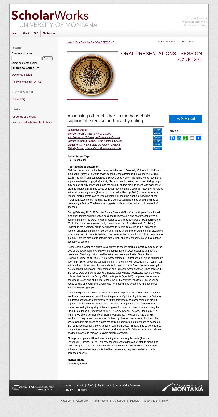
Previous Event (167, 41)
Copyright (82, 389)
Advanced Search (22, 74)
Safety (165, 400)
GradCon (80, 42)
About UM (66, 400)
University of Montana (24, 116)
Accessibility (82, 400)
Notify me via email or (26, 81)
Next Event (187, 41)
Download (186, 118)
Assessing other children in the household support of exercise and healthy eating (109, 118)
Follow (157, 130)
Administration (101, 400)
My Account (104, 385)
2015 (90, 42)
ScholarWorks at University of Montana (54, 17)
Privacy (69, 389)
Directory (134, 400)
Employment (150, 400)
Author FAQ (18, 99)
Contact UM (119, 400)
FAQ (91, 385)
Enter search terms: (22, 53)
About (80, 385)
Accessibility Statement (128, 385)
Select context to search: (24, 63)
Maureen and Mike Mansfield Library (194, 16)
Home (70, 42)
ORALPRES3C (103, 42)
